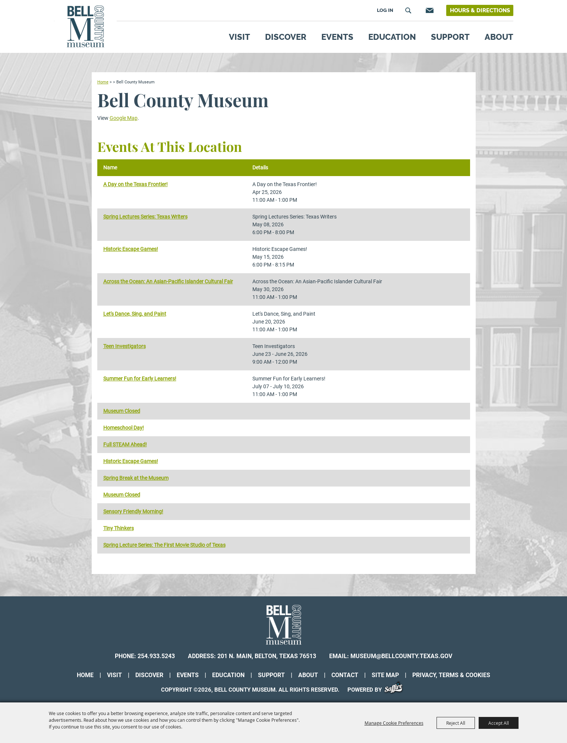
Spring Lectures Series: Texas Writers (145, 217)
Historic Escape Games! (130, 249)
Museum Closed (121, 411)
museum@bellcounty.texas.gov (401, 656)
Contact (344, 675)
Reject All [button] (455, 723)
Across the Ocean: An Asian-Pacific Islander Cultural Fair (168, 281)
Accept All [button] (498, 723)
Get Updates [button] (428, 10)
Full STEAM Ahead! (125, 444)
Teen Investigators (124, 346)
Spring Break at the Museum (135, 478)
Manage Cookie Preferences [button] (394, 723)
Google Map (124, 118)
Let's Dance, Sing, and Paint (134, 314)
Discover (285, 37)
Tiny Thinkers (118, 528)
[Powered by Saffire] (396, 689)
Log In (385, 10)
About (499, 37)
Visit (239, 37)
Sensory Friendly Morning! (133, 511)
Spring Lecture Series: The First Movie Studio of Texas (164, 545)
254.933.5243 (156, 656)
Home (102, 81)
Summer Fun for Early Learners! (139, 379)
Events (337, 37)
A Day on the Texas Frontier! (135, 184)
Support (450, 37)
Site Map (385, 675)
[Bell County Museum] (85, 26)
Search (408, 10)
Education (392, 37)
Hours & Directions (480, 10)
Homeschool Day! (123, 428)
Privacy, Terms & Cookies (451, 675)
